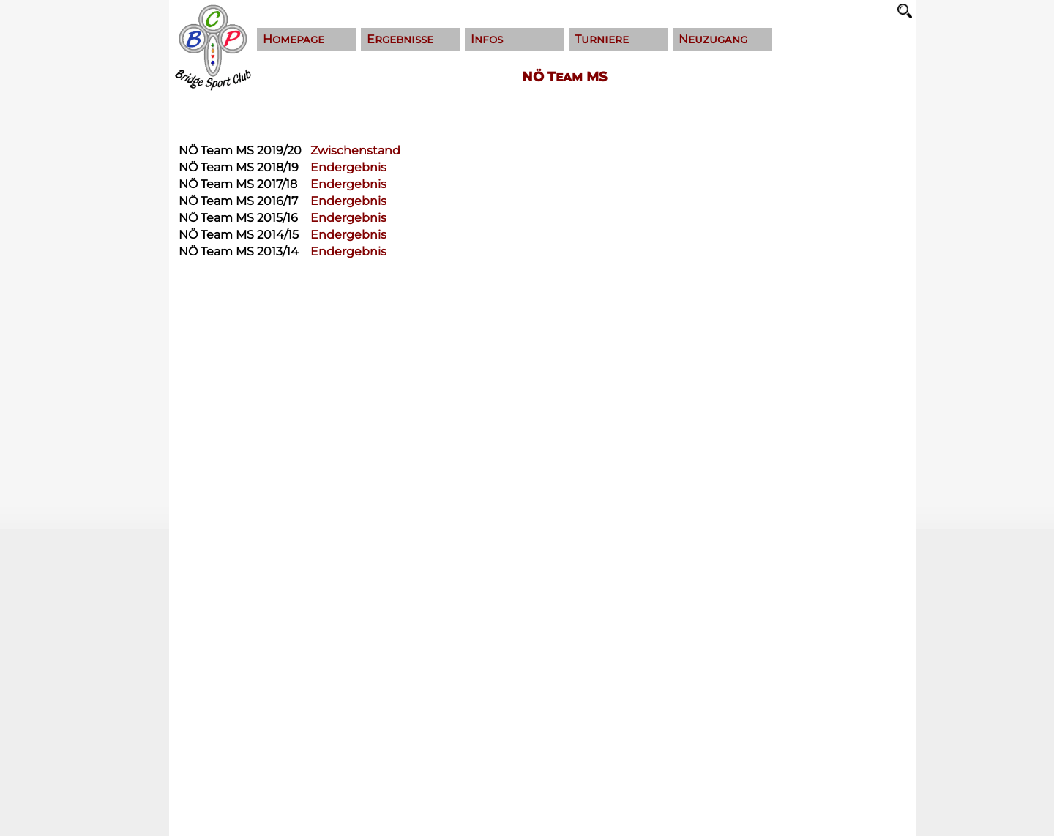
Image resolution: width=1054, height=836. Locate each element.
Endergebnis (348, 167)
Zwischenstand (355, 150)
